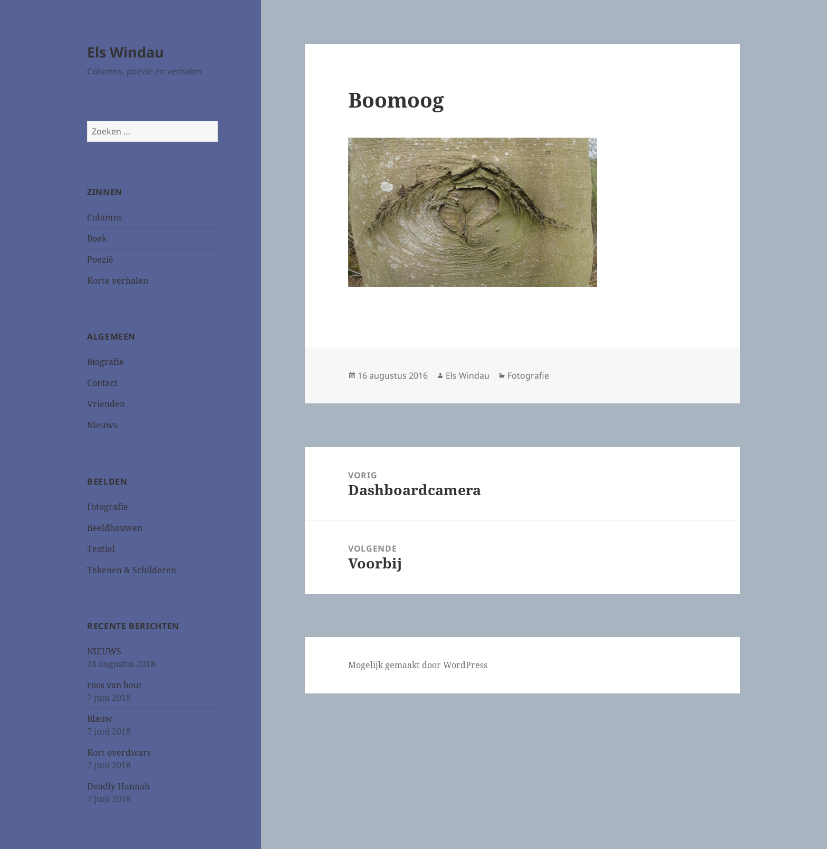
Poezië (100, 259)
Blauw (99, 719)
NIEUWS (104, 651)
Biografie (105, 362)
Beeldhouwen (114, 528)
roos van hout (114, 685)
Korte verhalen (117, 280)
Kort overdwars (119, 752)
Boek (97, 238)
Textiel (101, 549)
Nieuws (102, 425)
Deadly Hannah (118, 786)
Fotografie (107, 507)
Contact (102, 383)
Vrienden (106, 404)
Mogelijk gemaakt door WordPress (417, 665)
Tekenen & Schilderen (131, 570)
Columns (104, 217)
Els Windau (125, 52)
